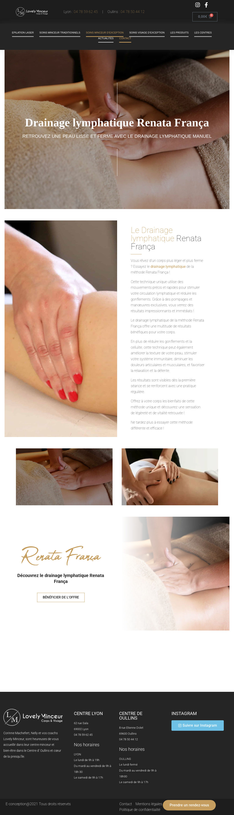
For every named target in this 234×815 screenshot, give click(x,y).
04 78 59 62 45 (87, 12)
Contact (125, 38)
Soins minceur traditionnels (59, 32)
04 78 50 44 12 (133, 12)
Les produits (179, 32)
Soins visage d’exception (146, 32)
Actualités (106, 38)
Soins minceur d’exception (105, 32)
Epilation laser (23, 32)
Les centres (202, 32)
